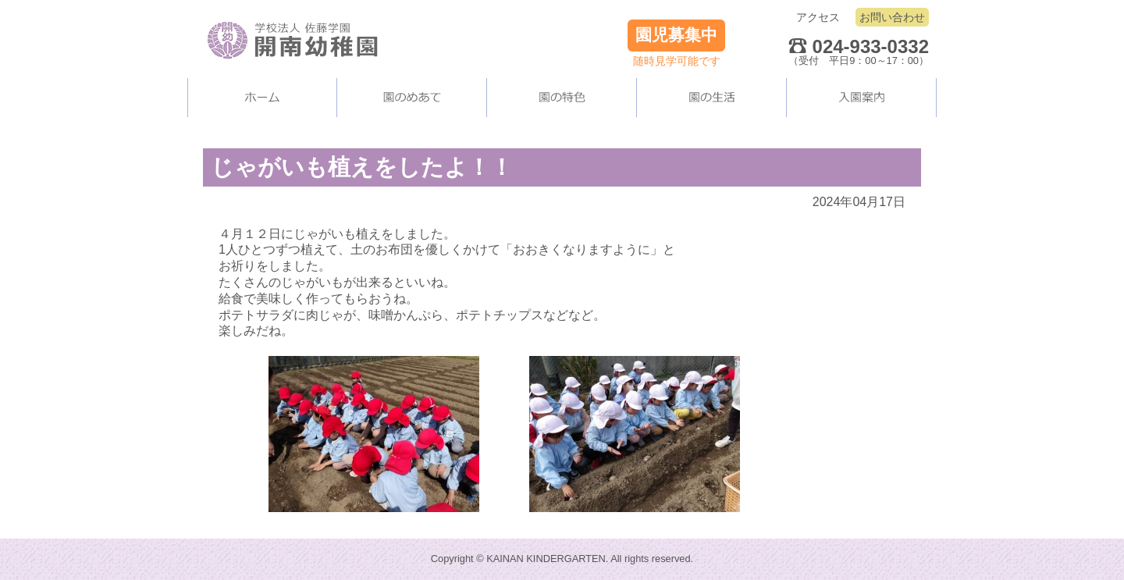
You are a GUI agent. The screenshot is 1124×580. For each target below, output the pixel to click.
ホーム (262, 97)
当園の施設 (562, 97)
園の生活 (712, 97)
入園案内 (862, 97)
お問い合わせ (892, 17)
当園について (412, 97)
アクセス (818, 17)
